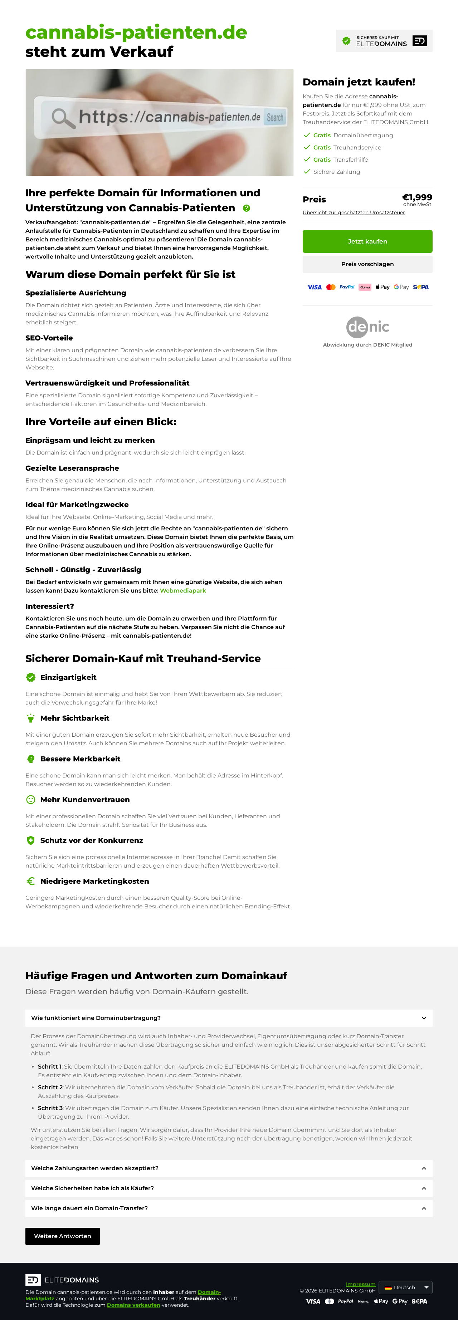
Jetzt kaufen (368, 241)
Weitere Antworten (62, 1236)
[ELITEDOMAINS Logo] (132, 1280)
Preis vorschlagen (367, 264)
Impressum (361, 1284)
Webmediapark (183, 590)
